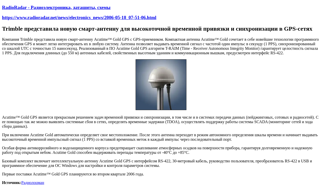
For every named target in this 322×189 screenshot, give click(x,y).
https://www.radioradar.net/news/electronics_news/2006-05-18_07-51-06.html (79, 17)
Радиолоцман (32, 182)
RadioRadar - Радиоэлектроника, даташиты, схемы (56, 7)
